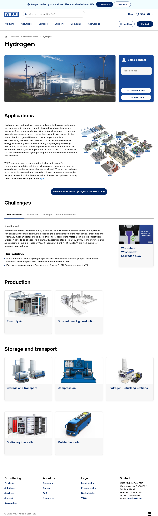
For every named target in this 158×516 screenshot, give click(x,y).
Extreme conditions (66, 206)
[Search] (54, 5)
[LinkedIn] (149, 505)
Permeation (32, 206)
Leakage (47, 206)
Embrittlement (14, 206)
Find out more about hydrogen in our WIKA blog (79, 183)
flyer (42, 170)
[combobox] (136, 62)
